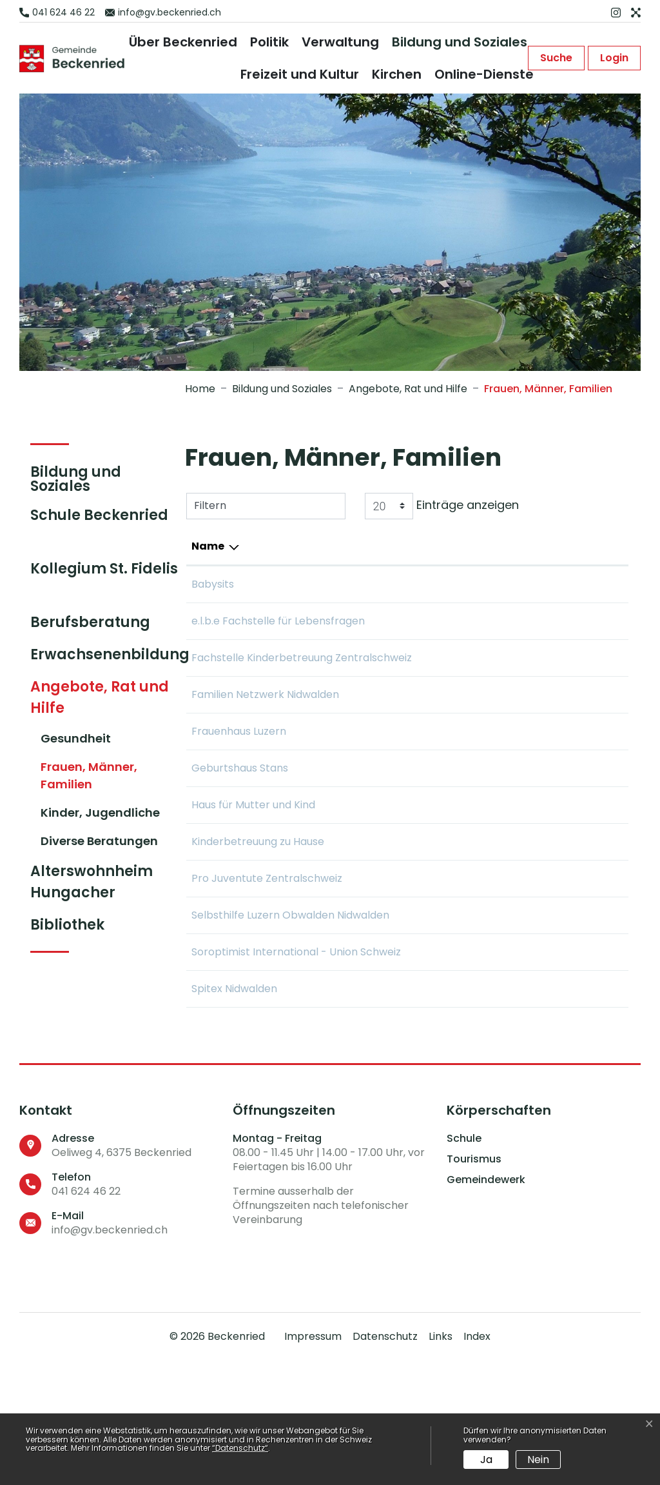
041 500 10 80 (366, 903)
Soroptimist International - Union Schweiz (254, 1068)
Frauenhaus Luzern (238, 793)
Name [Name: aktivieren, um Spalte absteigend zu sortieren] (207, 546)
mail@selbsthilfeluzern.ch (500, 1008)
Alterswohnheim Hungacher (91, 881)
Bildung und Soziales (459, 42)
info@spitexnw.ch (480, 1112)
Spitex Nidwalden (234, 1112)
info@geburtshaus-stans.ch (506, 829)
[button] (556, 58)
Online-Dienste (484, 74)
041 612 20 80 (365, 829)
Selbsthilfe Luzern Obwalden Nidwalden (244, 1016)
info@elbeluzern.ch (484, 620)
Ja (486, 1459)
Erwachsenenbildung (109, 654)
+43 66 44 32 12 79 (379, 584)
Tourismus (474, 1283)
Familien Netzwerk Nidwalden (237, 748)
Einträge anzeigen (442, 506)
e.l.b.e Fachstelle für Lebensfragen (241, 628)
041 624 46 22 (86, 1315)
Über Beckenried (183, 42)
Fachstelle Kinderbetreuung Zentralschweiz (234, 689)
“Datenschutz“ (240, 1447)
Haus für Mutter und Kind (253, 866)
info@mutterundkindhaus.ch (507, 866)
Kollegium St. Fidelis (104, 569)
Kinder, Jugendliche (100, 812)
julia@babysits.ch (479, 584)
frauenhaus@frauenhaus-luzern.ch (524, 793)
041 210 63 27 (365, 955)
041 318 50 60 (366, 673)
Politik (269, 42)
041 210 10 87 (364, 620)
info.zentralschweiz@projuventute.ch (529, 955)
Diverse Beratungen (99, 841)
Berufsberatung (90, 622)
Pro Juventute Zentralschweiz (229, 963)
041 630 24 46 (368, 866)
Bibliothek (67, 925)
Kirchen (397, 74)
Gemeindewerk (486, 1304)
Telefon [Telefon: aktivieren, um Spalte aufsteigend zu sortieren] (354, 546)
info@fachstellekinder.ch (499, 673)
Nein (538, 1459)
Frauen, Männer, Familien (88, 778)
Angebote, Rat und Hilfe (99, 697)
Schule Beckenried (99, 515)
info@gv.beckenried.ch (110, 1353)
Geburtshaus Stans (239, 829)
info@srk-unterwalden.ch (500, 903)
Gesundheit (76, 738)
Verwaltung (340, 42)
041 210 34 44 (366, 1008)
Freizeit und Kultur (299, 74)
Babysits (212, 584)
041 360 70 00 (367, 793)
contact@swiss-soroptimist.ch (514, 1060)
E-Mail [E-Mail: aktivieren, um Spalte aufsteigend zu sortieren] (453, 546)
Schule (464, 1262)
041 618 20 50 (366, 1112)
